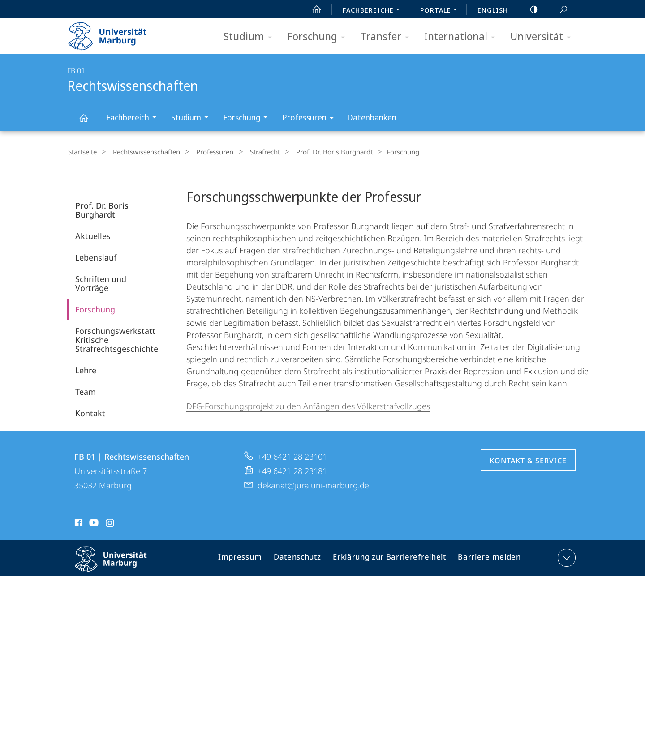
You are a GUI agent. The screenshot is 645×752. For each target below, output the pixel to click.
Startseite (81, 151)
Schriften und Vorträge (100, 282)
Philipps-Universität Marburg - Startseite (115, 33)
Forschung (319, 37)
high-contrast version (529, 9)
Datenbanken (371, 117)
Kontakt (90, 411)
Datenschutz (305, 558)
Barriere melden (486, 558)
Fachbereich (134, 118)
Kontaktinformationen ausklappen (565, 556)
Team (85, 390)
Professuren (311, 119)
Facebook (77, 523)
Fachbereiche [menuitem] (373, 10)
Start (312, 9)
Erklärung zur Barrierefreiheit (392, 558)
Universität (543, 37)
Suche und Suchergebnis (558, 9)
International (462, 37)
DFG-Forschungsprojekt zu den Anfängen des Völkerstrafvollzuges (308, 404)
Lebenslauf (95, 256)
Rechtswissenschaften (88, 122)
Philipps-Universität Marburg (119, 565)
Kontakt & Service (528, 459)
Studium (251, 37)
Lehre (85, 368)
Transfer (387, 37)
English (492, 9)
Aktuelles (93, 234)
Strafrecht (250, 151)
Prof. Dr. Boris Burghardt (315, 151)
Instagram (110, 523)
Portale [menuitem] (441, 10)
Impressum (250, 558)
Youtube (93, 523)
